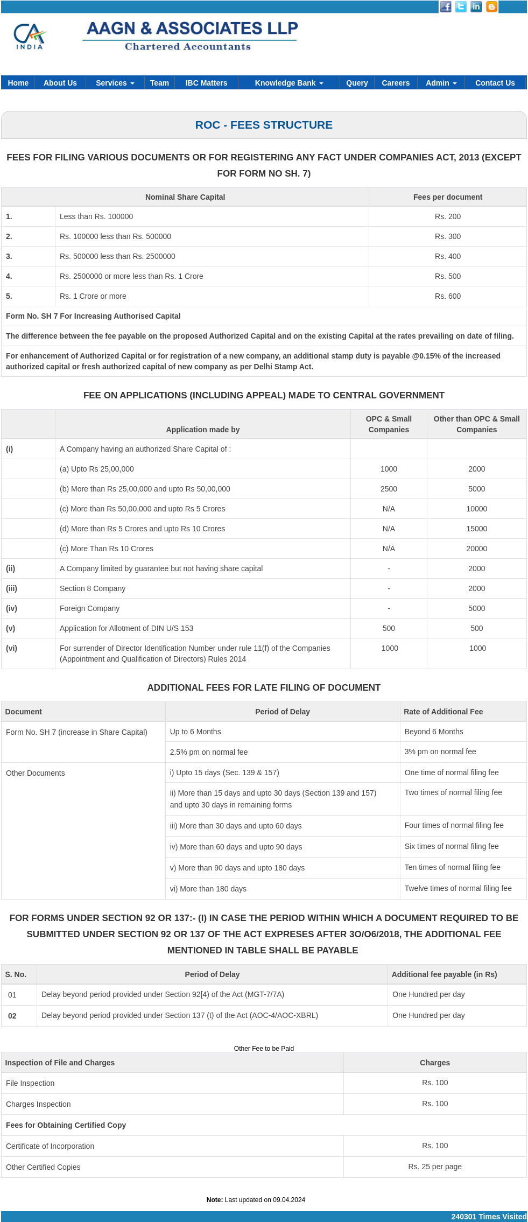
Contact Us (495, 83)
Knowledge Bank (289, 83)
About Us (60, 83)
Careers (396, 83)
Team (160, 83)
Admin (441, 83)
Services (115, 83)
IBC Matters (207, 83)
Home (18, 83)
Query (357, 83)
